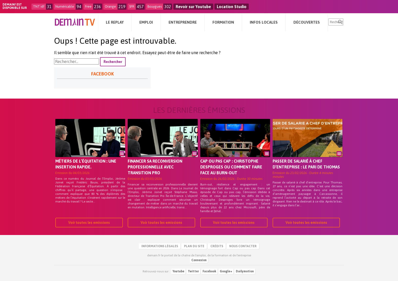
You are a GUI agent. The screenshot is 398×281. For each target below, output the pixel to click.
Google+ (226, 271)
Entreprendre (183, 22)
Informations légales (159, 246)
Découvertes (306, 22)
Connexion (199, 260)
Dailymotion (245, 271)
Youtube (178, 271)
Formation (223, 22)
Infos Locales (264, 22)
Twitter (193, 271)
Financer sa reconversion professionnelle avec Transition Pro (155, 167)
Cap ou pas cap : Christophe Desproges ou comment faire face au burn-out (231, 167)
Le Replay (115, 22)
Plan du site (194, 246)
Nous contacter (243, 246)
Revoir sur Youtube (193, 6)
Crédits (216, 246)
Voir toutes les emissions (89, 223)
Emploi (146, 22)
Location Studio (231, 6)
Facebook (209, 271)
